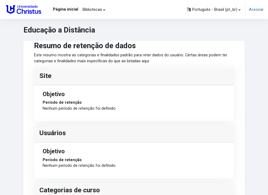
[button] (213, 9)
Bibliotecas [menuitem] (92, 9)
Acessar (256, 9)
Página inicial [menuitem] (65, 9)
